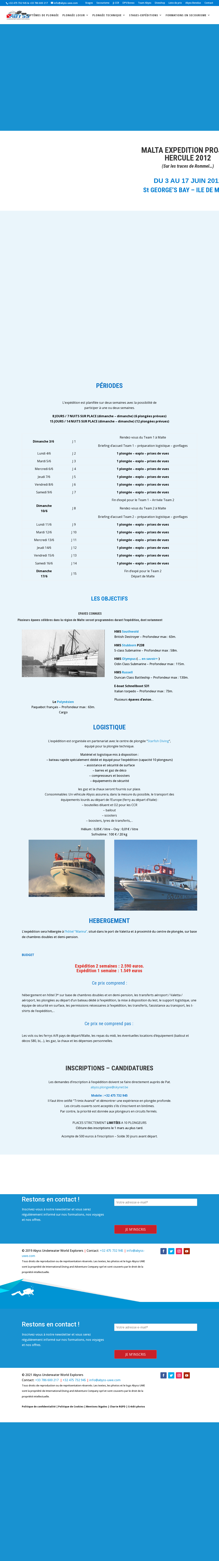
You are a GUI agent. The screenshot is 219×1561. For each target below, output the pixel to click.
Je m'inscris (135, 1229)
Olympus (129, 659)
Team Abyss (144, 3)
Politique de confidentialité (39, 1406)
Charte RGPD (117, 1406)
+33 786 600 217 (39, 3)
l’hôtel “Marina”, (76, 931)
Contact (209, 3)
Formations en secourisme (186, 15)
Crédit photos (136, 1406)
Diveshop (160, 3)
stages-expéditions (143, 15)
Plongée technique (107, 15)
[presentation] (143, 1222)
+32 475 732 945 (18, 3)
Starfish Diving (158, 741)
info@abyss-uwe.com (105, 1380)
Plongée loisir (73, 15)
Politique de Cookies (71, 1406)
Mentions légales (96, 1406)
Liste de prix (175, 3)
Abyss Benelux (193, 3)
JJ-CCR (116, 3)
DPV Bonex (129, 3)
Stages (89, 3)
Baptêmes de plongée (43, 15)
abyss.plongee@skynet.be (109, 1087)
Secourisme (102, 3)
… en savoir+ (148, 659)
